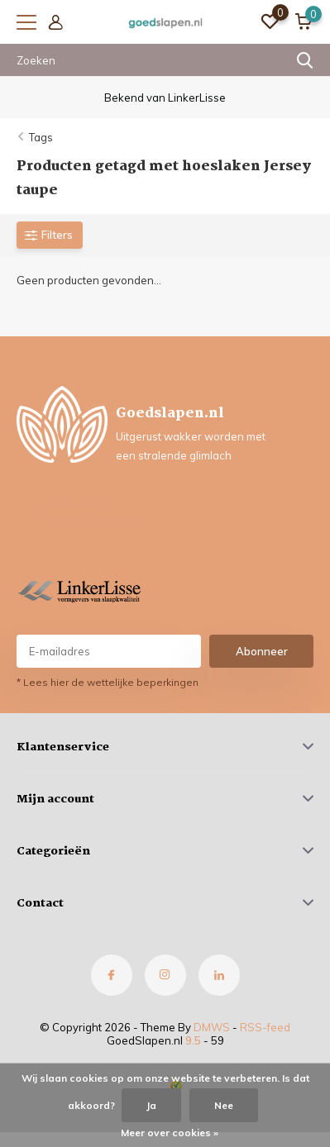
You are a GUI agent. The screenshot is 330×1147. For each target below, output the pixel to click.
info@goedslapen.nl (93, 516)
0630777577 (74, 503)
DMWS (212, 1027)
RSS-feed (265, 1027)
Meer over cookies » (169, 1132)
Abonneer (262, 651)
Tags (41, 137)
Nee (223, 1105)
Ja (151, 1105)
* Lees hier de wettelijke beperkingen (107, 682)
